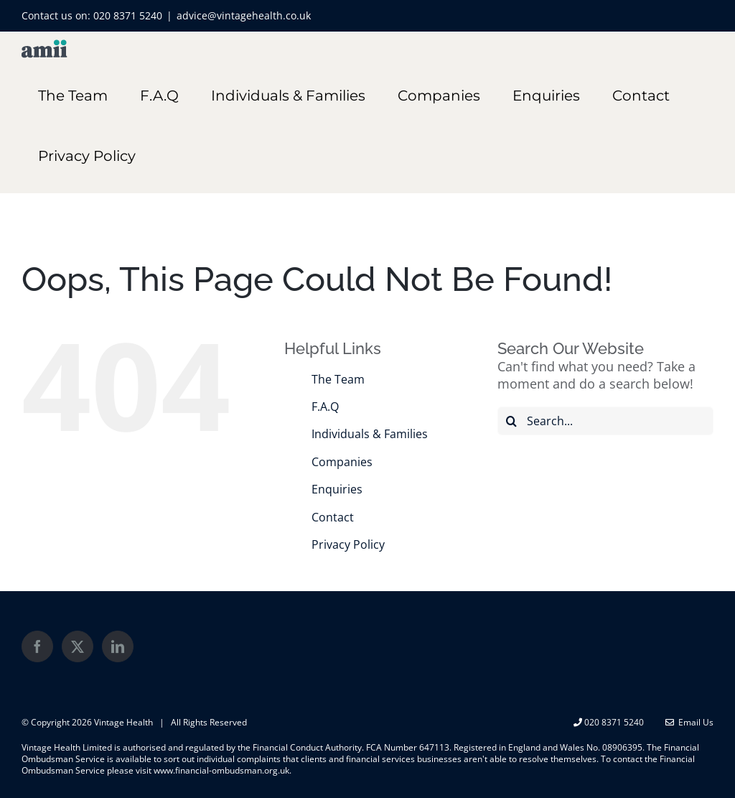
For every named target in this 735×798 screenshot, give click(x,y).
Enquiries (337, 489)
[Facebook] (37, 646)
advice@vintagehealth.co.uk (244, 15)
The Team (338, 379)
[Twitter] (77, 646)
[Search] (511, 421)
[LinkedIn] (118, 646)
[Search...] (605, 421)
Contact (333, 517)
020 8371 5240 (127, 15)
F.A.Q (325, 406)
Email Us (689, 722)
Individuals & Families (370, 434)
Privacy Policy (348, 544)
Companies (342, 462)
